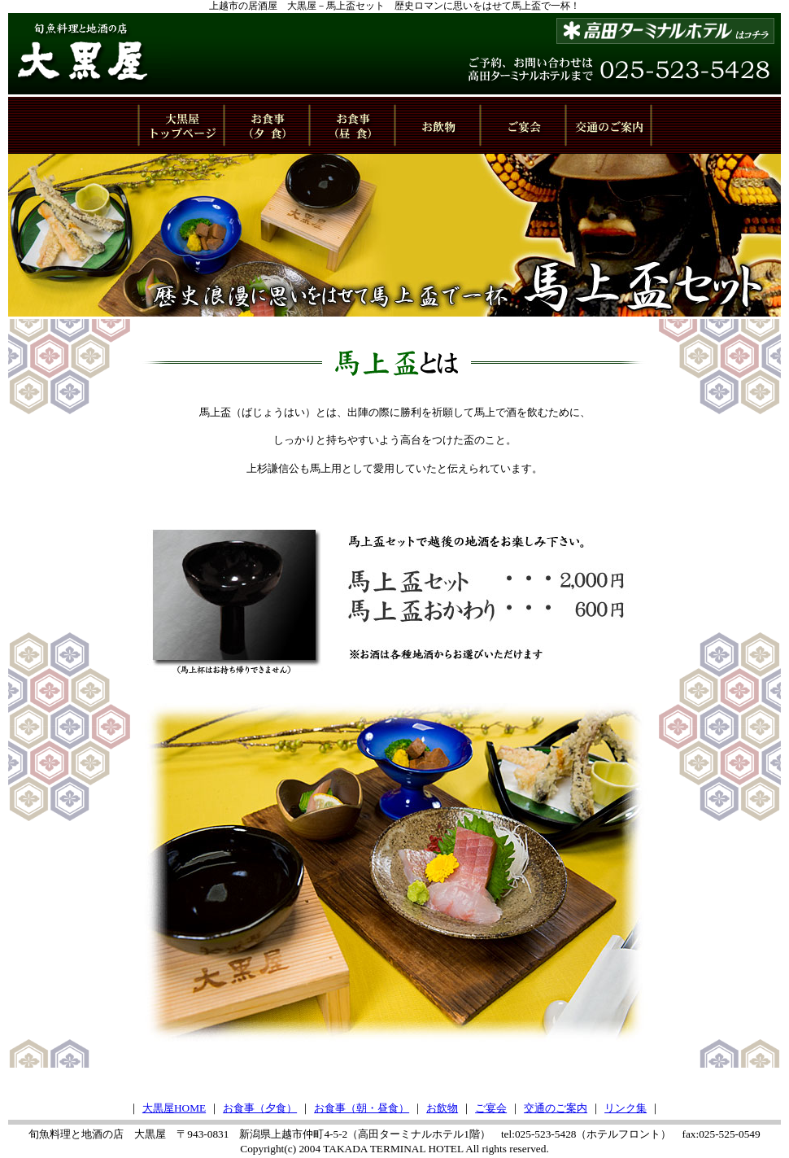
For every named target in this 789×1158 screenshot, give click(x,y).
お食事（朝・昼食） (361, 1108)
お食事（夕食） (260, 1108)
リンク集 (625, 1108)
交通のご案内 (555, 1108)
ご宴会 (491, 1108)
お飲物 (442, 1108)
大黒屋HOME (174, 1108)
